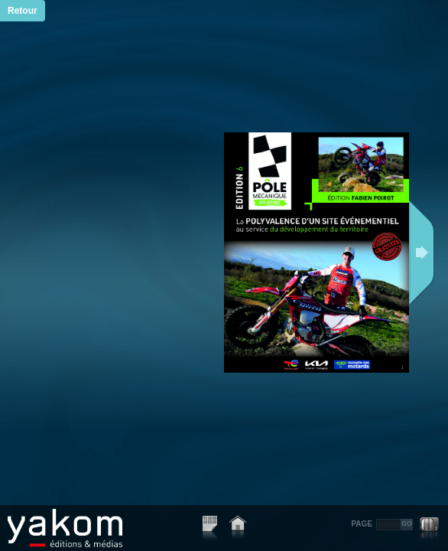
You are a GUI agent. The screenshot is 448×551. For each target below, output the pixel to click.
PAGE (361, 524)
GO (406, 523)
